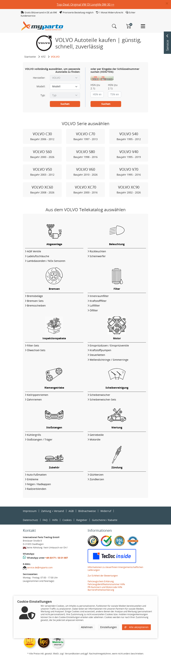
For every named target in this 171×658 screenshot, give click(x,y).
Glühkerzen (97, 474)
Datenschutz (30, 520)
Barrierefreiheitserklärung (101, 589)
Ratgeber (81, 520)
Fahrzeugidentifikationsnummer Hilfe (106, 584)
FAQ (45, 520)
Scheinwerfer (98, 256)
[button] (168, 3)
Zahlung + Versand (52, 511)
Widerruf (105, 511)
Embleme (32, 479)
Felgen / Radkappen (39, 484)
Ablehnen (87, 627)
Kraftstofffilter (98, 301)
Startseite (30, 56)
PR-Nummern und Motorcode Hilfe (105, 587)
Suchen (64, 104)
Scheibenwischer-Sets (103, 399)
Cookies (67, 520)
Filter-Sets (33, 345)
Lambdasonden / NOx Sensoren (46, 261)
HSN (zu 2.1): (95, 86)
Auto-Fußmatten (37, 474)
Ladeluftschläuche (38, 256)
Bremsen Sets (35, 301)
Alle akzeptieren (136, 627)
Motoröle (95, 439)
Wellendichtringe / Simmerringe (109, 359)
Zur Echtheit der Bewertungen (103, 575)
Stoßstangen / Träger (39, 439)
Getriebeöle (97, 435)
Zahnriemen (34, 399)
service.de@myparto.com (40, 567)
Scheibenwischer (100, 395)
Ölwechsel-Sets (36, 350)
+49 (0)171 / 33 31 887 (56, 557)
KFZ (43, 56)
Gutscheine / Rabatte (104, 520)
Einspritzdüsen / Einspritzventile (109, 345)
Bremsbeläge (35, 296)
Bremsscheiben (36, 305)
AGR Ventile (34, 251)
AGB (71, 511)
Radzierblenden (36, 489)
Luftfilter (95, 305)
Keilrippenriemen (37, 395)
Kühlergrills (34, 435)
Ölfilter (94, 310)
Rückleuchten (98, 251)
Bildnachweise (87, 511)
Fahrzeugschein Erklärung (101, 581)
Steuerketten (97, 355)
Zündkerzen (97, 479)
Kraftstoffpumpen (100, 350)
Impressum (30, 511)
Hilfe (55, 520)
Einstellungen (108, 627)
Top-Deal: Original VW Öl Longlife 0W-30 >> (85, 4)
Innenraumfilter (99, 296)
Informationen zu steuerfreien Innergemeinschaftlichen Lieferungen (115, 569)
